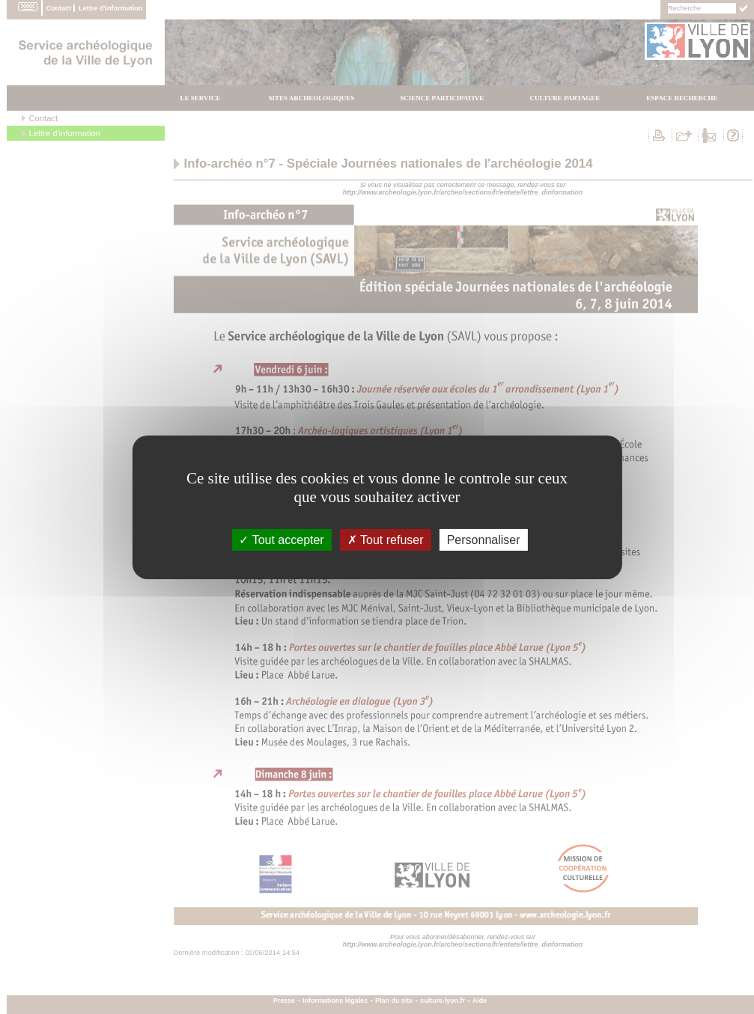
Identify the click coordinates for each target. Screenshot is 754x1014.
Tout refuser (385, 539)
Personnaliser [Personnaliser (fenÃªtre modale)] (483, 539)
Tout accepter (281, 539)
